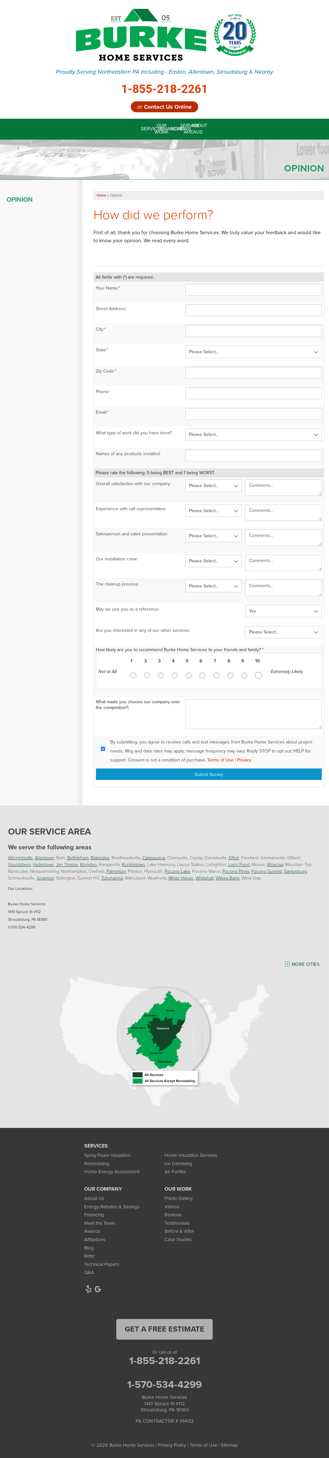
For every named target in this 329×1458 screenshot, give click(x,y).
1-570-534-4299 (164, 1384)
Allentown (44, 857)
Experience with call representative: (131, 508)
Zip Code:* (106, 371)
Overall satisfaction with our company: (133, 483)
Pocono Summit (266, 871)
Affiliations (94, 1239)
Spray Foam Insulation (107, 1155)
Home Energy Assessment (111, 1171)
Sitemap (229, 1445)
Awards (92, 1231)
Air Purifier (175, 1171)
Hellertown (43, 864)
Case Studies (178, 1239)
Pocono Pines (235, 871)
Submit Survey (209, 774)
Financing (94, 1214)
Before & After (179, 1231)
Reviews (173, 1214)
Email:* (102, 412)
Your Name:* (108, 288)
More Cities (305, 964)
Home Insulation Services (190, 1155)
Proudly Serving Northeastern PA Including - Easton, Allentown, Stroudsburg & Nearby (164, 72)
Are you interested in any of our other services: (143, 630)
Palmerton (116, 871)
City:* (101, 329)
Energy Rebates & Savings (111, 1206)
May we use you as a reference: (127, 609)
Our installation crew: (117, 559)
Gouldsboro (19, 864)
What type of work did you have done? (134, 432)
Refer (89, 1256)
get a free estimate (164, 1329)
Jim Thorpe (67, 864)
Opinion (19, 199)
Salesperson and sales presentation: (132, 534)
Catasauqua (153, 857)
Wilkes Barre (228, 878)
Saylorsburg (295, 871)
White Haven (181, 878)
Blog (89, 1247)
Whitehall (205, 878)
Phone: (103, 391)
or (164, 107)
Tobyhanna (112, 878)
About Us (94, 1198)
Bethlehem (78, 857)
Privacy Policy (172, 1445)
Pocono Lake (177, 871)
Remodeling (96, 1163)
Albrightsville (20, 857)
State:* (102, 349)
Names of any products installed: (128, 453)
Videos (171, 1206)
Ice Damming (178, 1163)
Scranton (45, 878)
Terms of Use (220, 760)
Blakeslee (100, 857)
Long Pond (239, 864)
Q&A (89, 1272)
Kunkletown (133, 864)
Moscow (275, 864)
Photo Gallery (178, 1198)
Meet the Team (99, 1223)
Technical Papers (101, 1264)
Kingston (88, 864)
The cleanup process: (117, 584)
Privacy (244, 760)
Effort (234, 857)
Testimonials (177, 1223)
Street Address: (111, 308)
